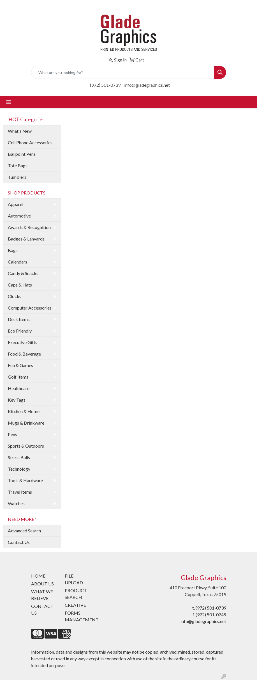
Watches (16, 503)
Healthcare (18, 388)
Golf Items (18, 376)
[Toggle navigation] (9, 102)
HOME (38, 575)
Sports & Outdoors (26, 445)
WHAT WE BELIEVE (42, 595)
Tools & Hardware (25, 480)
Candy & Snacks (23, 273)
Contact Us (19, 542)
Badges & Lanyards (26, 238)
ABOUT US (42, 583)
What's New (20, 131)
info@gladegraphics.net (147, 85)
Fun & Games (20, 365)
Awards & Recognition (29, 227)
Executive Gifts (22, 342)
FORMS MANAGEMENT (78, 616)
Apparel (15, 204)
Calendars (17, 261)
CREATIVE (75, 605)
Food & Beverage (24, 353)
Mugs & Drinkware (26, 422)
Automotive (19, 215)
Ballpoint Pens (22, 154)
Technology (19, 468)
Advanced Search (24, 530)
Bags (13, 250)
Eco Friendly (20, 330)
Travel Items (20, 491)
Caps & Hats (20, 284)
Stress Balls (19, 457)
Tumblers (17, 177)
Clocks (14, 296)
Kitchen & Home (24, 411)
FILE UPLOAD (74, 579)
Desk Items (19, 319)
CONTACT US (42, 609)
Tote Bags (17, 165)
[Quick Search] (122, 72)
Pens (12, 434)
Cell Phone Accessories (30, 142)
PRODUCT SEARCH (76, 594)
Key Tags (17, 399)
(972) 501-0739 (105, 85)
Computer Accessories (30, 307)
